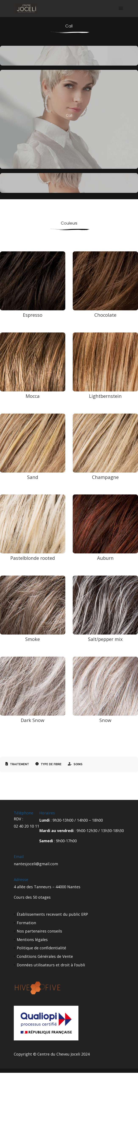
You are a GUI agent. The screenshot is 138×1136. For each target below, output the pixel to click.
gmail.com (48, 863)
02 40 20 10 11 (26, 826)
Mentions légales (32, 939)
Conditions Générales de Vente (45, 956)
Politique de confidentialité (41, 947)
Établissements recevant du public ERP (52, 914)
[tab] (17, 764)
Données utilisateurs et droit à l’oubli (51, 964)
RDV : (18, 818)
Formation (26, 922)
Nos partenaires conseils (39, 931)
